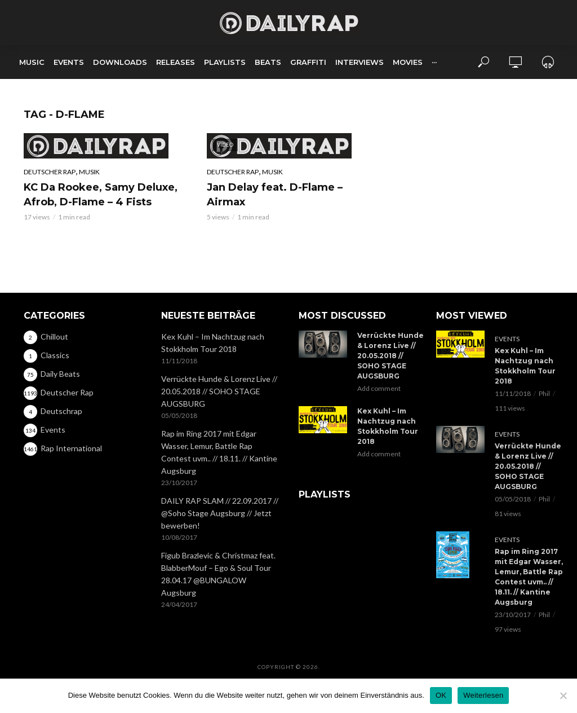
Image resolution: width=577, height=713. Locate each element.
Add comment (379, 388)
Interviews (359, 62)
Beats (268, 62)
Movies (408, 62)
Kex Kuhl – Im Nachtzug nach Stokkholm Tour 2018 (212, 343)
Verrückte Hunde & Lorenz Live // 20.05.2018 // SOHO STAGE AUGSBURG (219, 391)
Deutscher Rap (50, 172)
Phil (544, 393)
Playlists (225, 62)
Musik (89, 172)
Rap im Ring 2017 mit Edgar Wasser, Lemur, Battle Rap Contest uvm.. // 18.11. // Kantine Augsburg (219, 452)
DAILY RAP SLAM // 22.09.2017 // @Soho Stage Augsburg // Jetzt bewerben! (219, 513)
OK (441, 695)
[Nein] (563, 695)
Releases (175, 62)
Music (32, 62)
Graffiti (308, 62)
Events (69, 62)
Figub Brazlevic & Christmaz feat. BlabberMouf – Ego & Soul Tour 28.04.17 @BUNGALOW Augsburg (218, 574)
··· (434, 62)
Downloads (120, 62)
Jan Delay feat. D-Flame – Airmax (275, 194)
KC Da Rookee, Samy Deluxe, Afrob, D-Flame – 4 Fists (100, 194)
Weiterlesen (483, 695)
